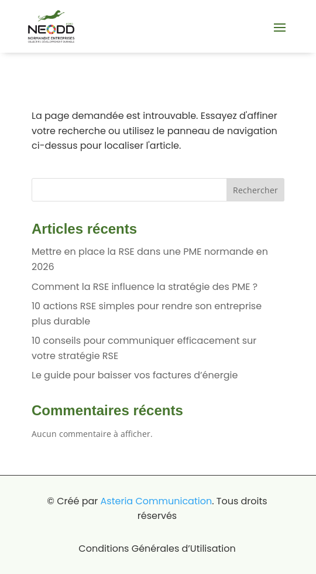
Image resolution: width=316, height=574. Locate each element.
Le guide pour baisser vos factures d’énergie (135, 375)
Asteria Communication (156, 501)
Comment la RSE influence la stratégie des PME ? (144, 286)
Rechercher (255, 190)
